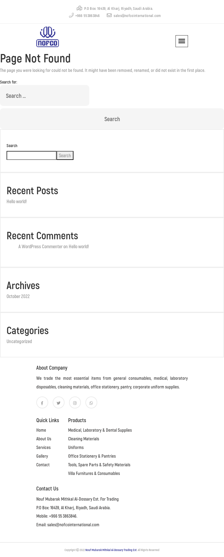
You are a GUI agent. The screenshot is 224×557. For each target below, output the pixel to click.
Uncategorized (19, 341)
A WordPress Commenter (40, 246)
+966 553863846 (84, 15)
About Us (43, 438)
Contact (43, 464)
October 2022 (18, 296)
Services (43, 447)
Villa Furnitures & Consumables (94, 473)
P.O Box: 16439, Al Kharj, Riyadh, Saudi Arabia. (115, 8)
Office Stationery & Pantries (92, 456)
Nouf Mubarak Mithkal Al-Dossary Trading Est (111, 550)
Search (12, 145)
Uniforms (76, 447)
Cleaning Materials (83, 438)
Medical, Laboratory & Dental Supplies (100, 430)
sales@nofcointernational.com (134, 15)
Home (41, 430)
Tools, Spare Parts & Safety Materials (99, 464)
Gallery (42, 456)
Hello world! (17, 201)
